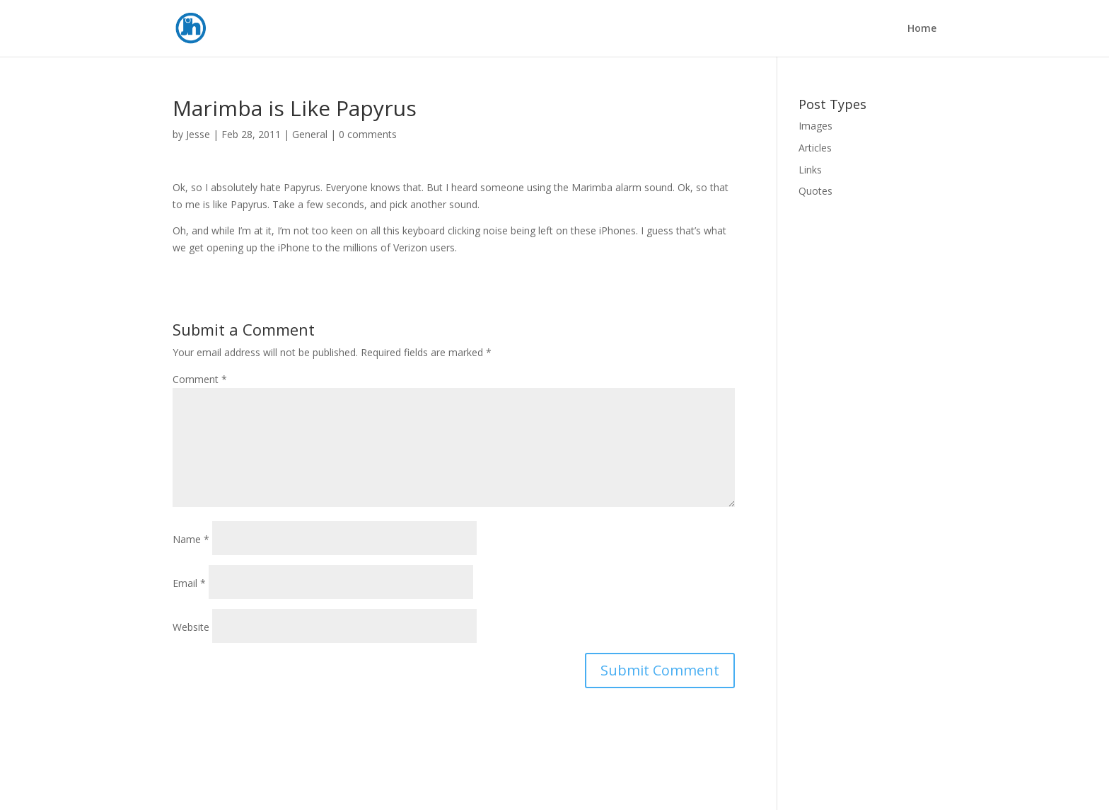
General (309, 134)
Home (921, 29)
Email (189, 583)
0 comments (368, 134)
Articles (815, 147)
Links (810, 169)
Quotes (815, 191)
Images (815, 125)
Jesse (198, 134)
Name (191, 539)
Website (191, 627)
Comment (200, 379)
